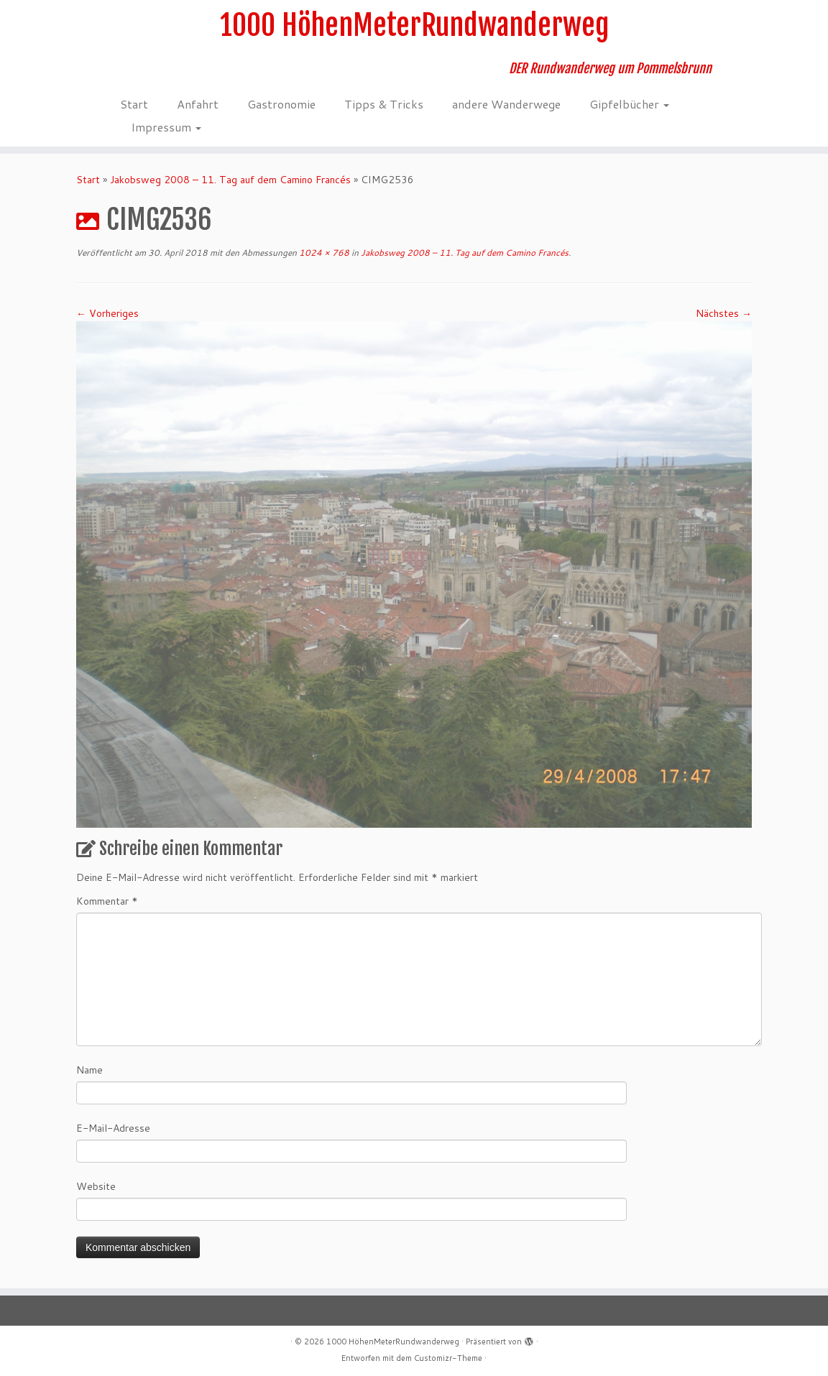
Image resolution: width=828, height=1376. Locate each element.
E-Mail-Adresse (113, 1128)
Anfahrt (197, 104)
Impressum (166, 127)
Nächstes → (724, 313)
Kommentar (107, 901)
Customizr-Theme (448, 1358)
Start (134, 104)
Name (89, 1070)
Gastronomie (281, 104)
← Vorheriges (107, 313)
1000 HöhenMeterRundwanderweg (414, 25)
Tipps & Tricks (383, 104)
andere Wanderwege (506, 104)
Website (96, 1186)
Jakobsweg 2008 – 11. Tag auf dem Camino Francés (230, 179)
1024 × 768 (323, 252)
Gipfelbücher (629, 104)
